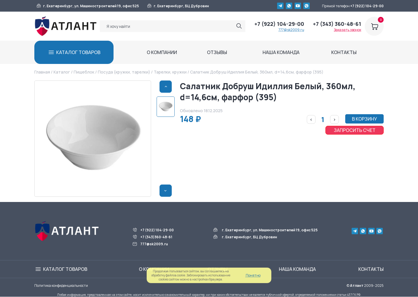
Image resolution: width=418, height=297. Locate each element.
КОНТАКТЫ (344, 52)
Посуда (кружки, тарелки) (124, 72)
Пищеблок (84, 72)
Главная (42, 72)
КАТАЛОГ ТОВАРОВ (78, 52)
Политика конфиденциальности (61, 285)
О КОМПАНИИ (162, 52)
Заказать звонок (347, 29)
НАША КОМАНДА (281, 52)
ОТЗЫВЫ (217, 52)
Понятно (253, 275)
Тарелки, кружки (170, 72)
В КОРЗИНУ (364, 119)
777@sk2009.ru (291, 29)
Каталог (62, 72)
